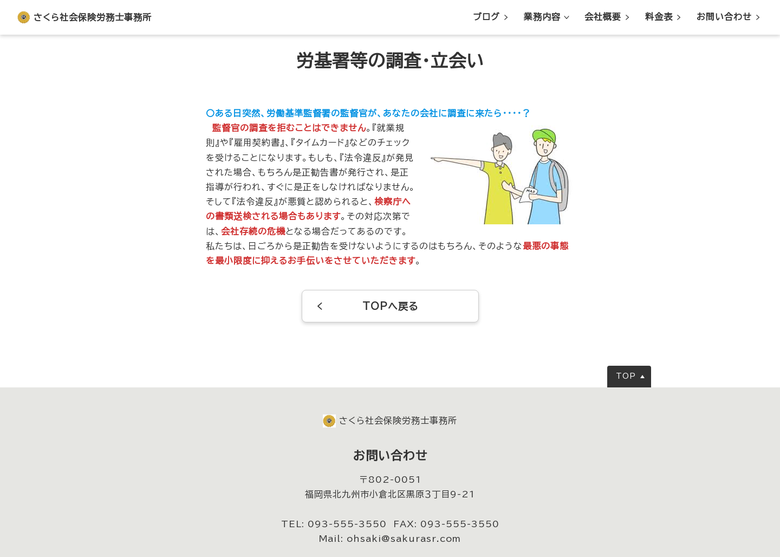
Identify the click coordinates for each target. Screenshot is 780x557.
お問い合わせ (724, 16)
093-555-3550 (347, 524)
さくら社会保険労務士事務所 (93, 17)
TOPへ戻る (390, 306)
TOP (626, 376)
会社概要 (602, 16)
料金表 (659, 16)
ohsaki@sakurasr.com (404, 538)
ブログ (486, 16)
